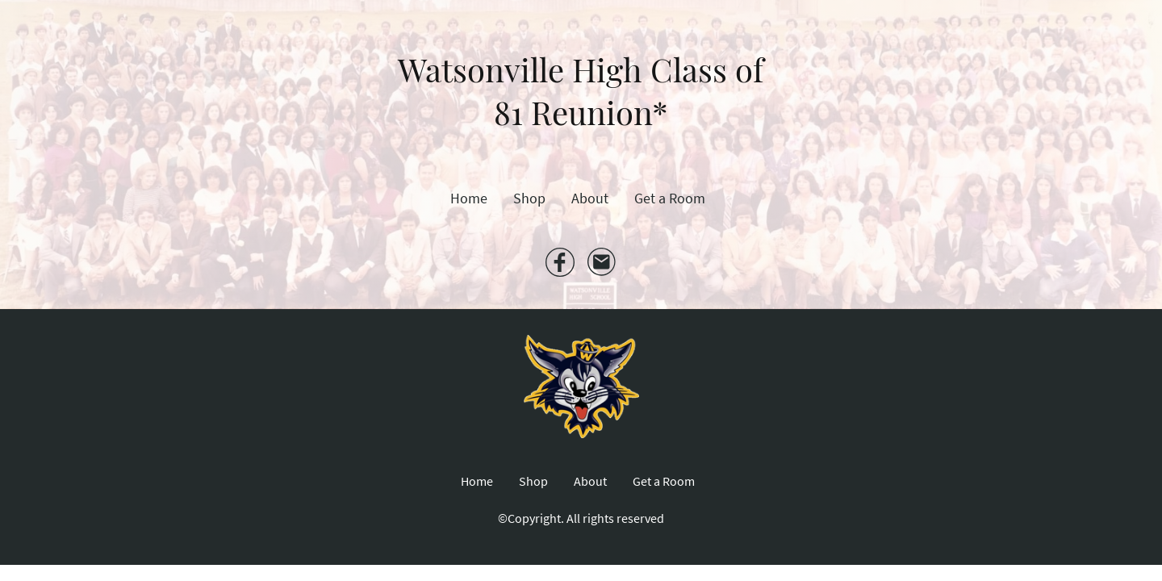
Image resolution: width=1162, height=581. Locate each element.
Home (468, 198)
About (589, 198)
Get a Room (669, 198)
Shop (529, 198)
